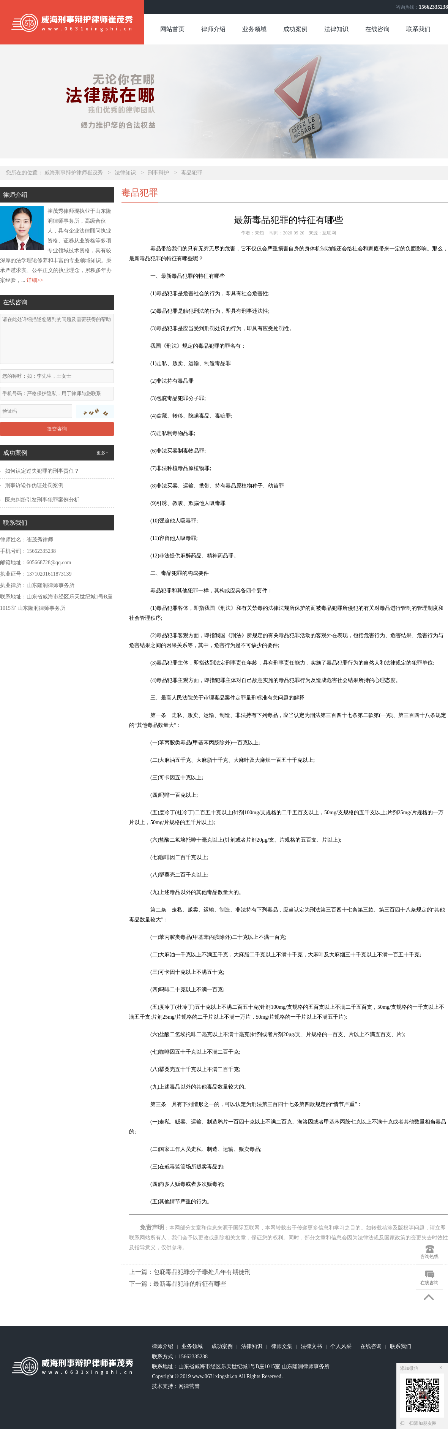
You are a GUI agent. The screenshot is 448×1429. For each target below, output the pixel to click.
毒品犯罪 (191, 173)
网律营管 (189, 1386)
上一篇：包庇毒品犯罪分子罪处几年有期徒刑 (190, 1272)
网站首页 (172, 29)
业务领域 (254, 29)
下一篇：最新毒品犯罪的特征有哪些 (177, 1283)
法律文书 (311, 1346)
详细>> (35, 280)
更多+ (102, 453)
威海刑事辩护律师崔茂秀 (73, 173)
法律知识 (336, 29)
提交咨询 (57, 429)
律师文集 (281, 1346)
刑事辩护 (158, 173)
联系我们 (418, 29)
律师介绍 (213, 29)
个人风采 (341, 1346)
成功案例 (295, 29)
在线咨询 (377, 29)
